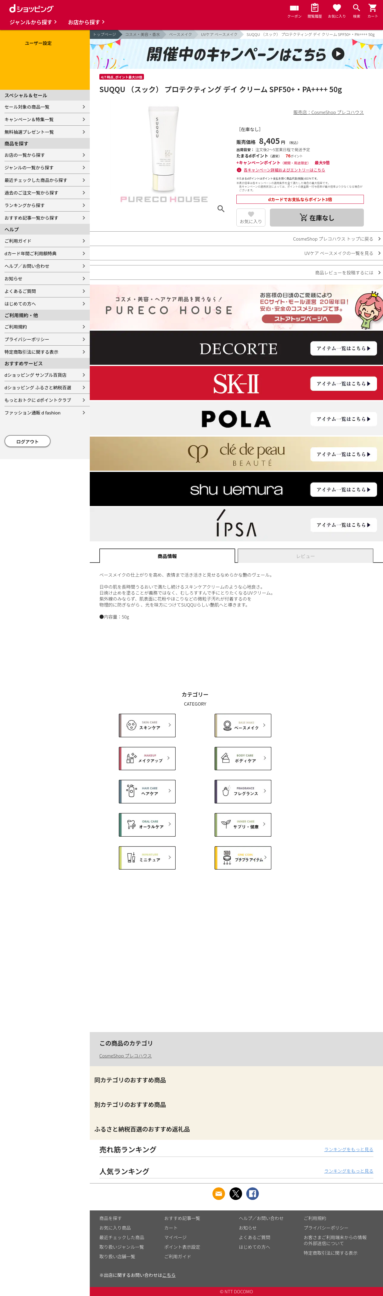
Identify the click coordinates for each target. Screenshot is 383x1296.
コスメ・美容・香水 (142, 34)
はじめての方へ (20, 303)
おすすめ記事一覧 (182, 1218)
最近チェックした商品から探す (35, 180)
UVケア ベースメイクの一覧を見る (338, 253)
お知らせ (13, 278)
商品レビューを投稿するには (344, 272)
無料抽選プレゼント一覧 (29, 132)
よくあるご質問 (20, 291)
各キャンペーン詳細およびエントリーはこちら (284, 170)
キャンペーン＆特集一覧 (29, 119)
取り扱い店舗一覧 (117, 1256)
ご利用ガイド (17, 241)
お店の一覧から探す (24, 155)
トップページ (104, 34)
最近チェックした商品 (121, 1237)
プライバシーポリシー (26, 339)
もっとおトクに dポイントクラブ (37, 400)
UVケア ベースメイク (219, 34)
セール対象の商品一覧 (26, 107)
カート (171, 1227)
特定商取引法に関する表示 (31, 352)
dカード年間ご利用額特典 (30, 253)
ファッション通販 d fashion (32, 412)
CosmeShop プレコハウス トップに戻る (333, 238)
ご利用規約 (15, 326)
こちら (169, 1275)
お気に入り (251, 221)
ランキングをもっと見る (348, 1149)
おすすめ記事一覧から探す (31, 218)
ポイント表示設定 (182, 1247)
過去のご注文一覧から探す (31, 192)
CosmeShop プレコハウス (125, 1055)
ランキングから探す (24, 205)
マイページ (175, 1237)
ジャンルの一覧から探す (29, 167)
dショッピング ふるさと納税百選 (37, 387)
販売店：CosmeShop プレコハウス (329, 112)
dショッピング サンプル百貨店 (35, 375)
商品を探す (110, 1218)
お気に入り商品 (115, 1227)
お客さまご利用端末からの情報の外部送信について (335, 1240)
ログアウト (27, 441)
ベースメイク (180, 34)
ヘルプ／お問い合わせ (26, 266)
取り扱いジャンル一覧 (121, 1247)
